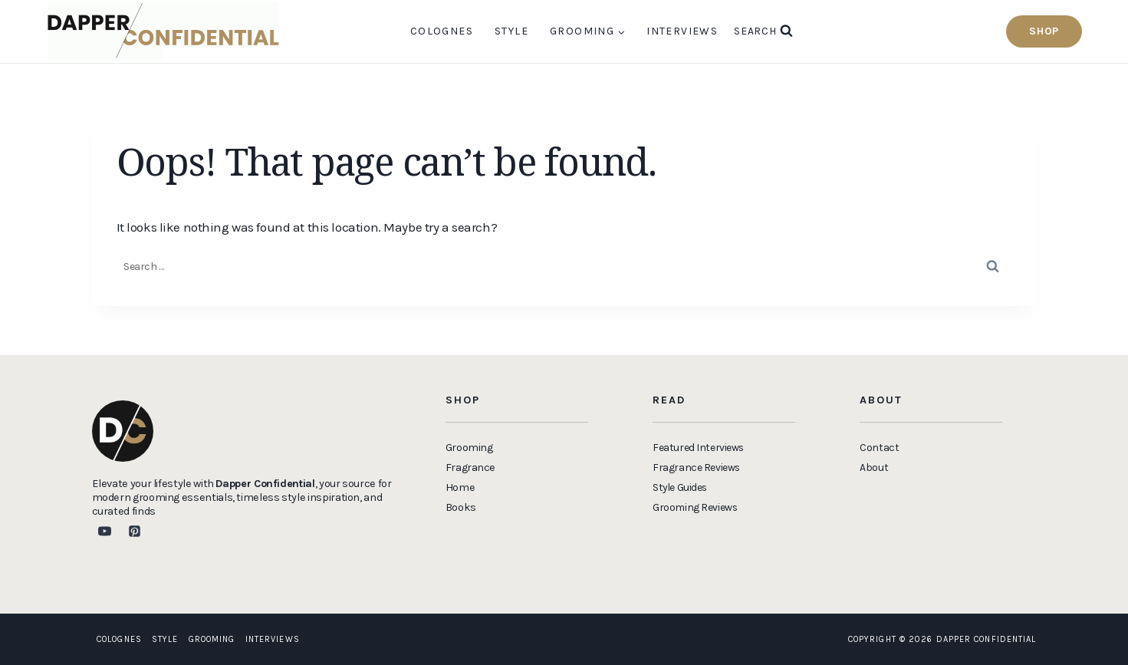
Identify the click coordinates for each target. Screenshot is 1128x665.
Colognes (441, 31)
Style (511, 31)
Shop (1044, 31)
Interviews (682, 31)
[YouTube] (105, 532)
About (874, 467)
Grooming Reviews (696, 507)
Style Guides (682, 487)
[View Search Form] (763, 31)
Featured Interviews (700, 447)
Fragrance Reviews (698, 467)
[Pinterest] (135, 532)
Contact (879, 447)
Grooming (212, 639)
